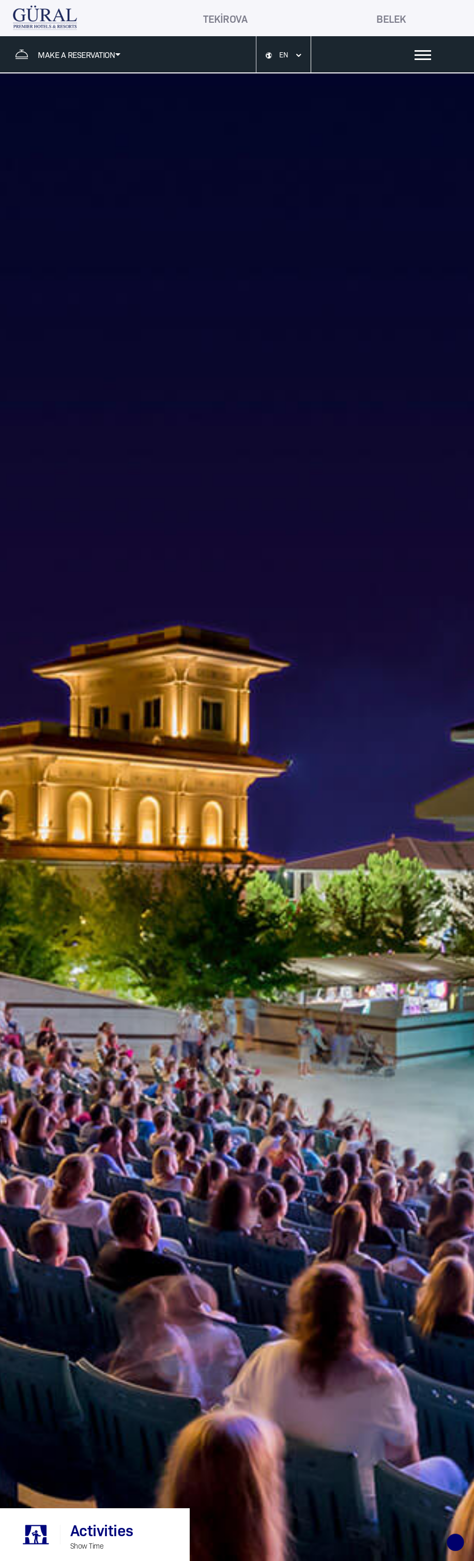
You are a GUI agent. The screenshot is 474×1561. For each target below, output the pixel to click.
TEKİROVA (225, 18)
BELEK (391, 18)
